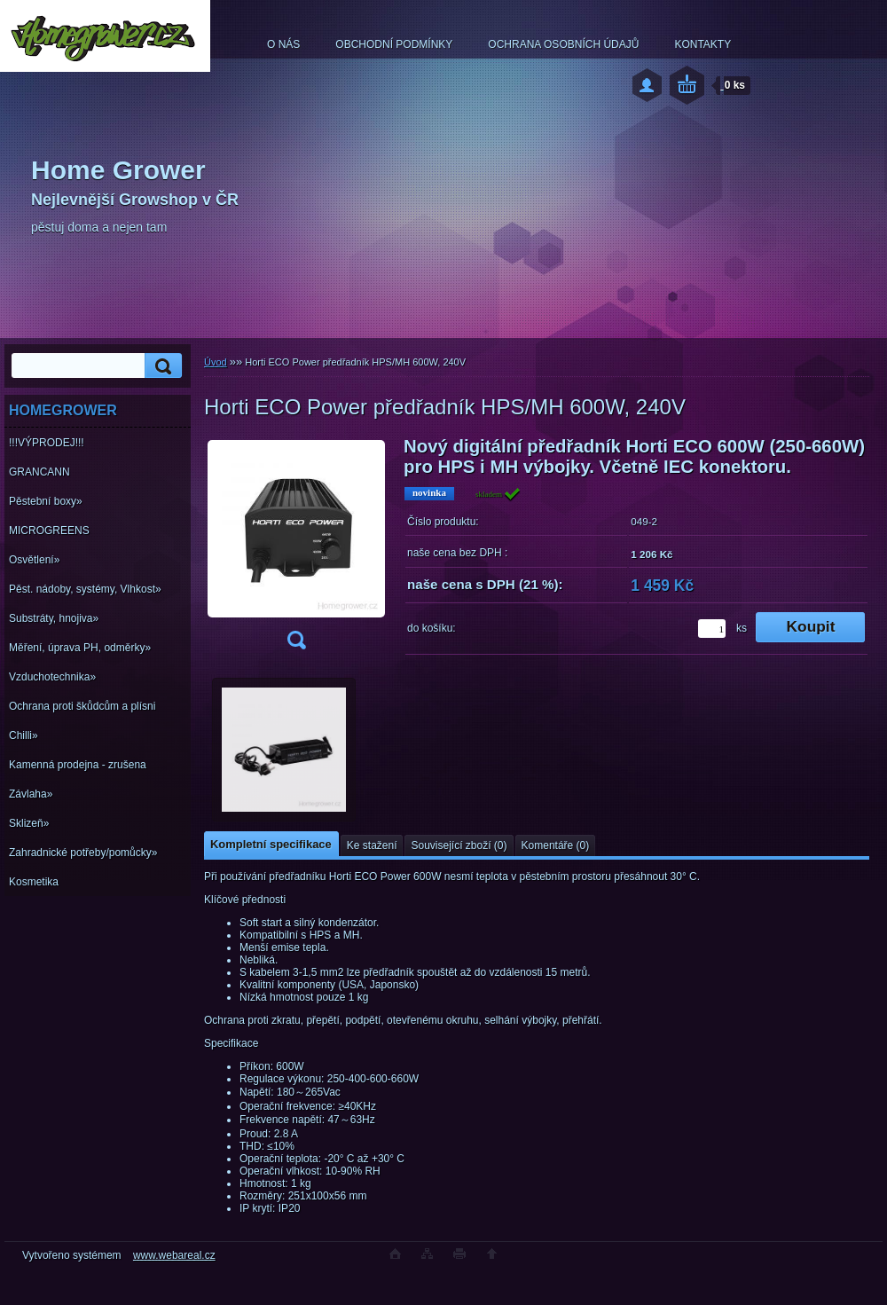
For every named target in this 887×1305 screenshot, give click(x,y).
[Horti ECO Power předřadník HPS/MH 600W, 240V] (296, 548)
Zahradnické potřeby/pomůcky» (83, 852)
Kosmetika (34, 882)
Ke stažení (372, 845)
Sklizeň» (29, 823)
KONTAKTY (702, 44)
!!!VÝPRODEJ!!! (46, 442)
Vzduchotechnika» (52, 677)
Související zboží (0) (458, 845)
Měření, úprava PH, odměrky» (80, 647)
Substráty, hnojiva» (53, 618)
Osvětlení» (34, 560)
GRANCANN (39, 472)
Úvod (215, 362)
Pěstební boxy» (45, 501)
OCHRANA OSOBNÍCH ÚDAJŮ (563, 44)
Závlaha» (30, 794)
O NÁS (283, 44)
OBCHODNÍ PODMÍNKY (393, 44)
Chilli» (23, 735)
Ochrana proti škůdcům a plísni (82, 706)
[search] (160, 366)
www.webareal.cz (174, 1255)
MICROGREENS (49, 530)
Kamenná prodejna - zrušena (77, 765)
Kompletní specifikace (271, 844)
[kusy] (712, 628)
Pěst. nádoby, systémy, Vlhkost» (85, 589)
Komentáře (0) (556, 845)
